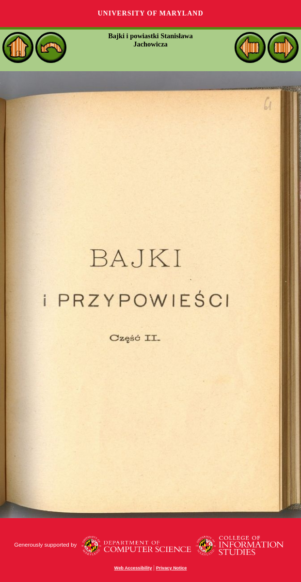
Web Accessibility (133, 568)
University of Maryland (150, 13)
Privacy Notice (171, 568)
